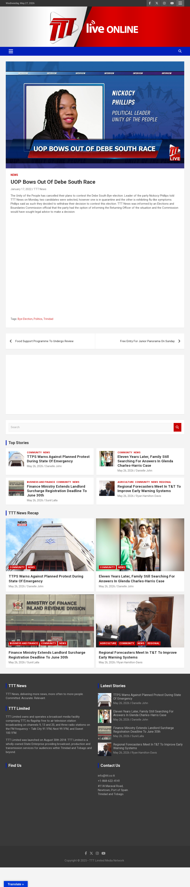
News (14, 174)
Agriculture (126, 482)
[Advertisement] (95, 384)
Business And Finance (41, 482)
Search (177, 427)
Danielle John (53, 466)
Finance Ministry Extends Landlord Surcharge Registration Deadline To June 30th (57, 490)
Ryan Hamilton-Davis (148, 495)
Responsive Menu (180, 3)
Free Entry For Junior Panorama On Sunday (147, 341)
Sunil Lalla (51, 500)
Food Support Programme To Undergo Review (44, 341)
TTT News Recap (23, 513)
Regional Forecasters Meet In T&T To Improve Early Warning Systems (149, 488)
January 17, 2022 (21, 189)
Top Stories (18, 442)
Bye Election (25, 318)
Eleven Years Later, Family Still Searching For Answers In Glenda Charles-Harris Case (145, 461)
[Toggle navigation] (11, 51)
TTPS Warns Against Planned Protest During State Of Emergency (58, 458)
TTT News (40, 189)
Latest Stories (113, 685)
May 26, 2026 (35, 466)
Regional (165, 482)
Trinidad (48, 318)
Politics (38, 318)
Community (34, 452)
